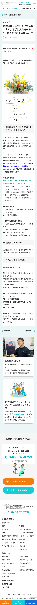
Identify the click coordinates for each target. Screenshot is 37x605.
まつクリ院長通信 (11, 37)
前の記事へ (8, 330)
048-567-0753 (25, 2)
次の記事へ (29, 330)
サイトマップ (27, 594)
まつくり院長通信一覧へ (12, 15)
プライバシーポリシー (13, 594)
